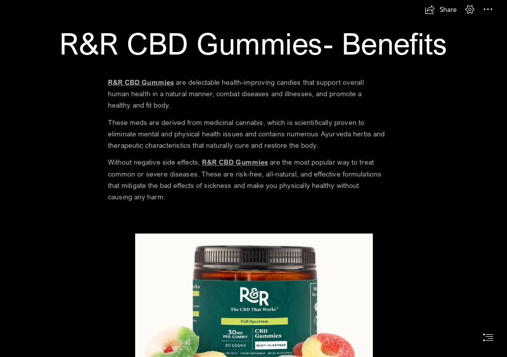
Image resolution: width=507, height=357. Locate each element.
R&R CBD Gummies (141, 81)
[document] (253, 178)
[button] (440, 9)
